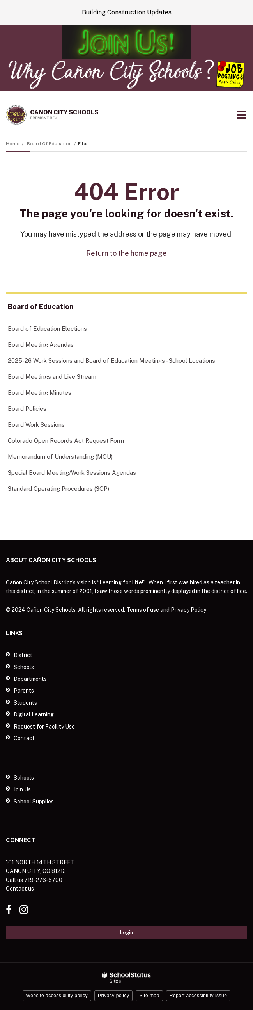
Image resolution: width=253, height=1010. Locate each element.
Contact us (20, 888)
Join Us (22, 789)
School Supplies (34, 801)
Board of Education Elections (47, 328)
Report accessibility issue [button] (198, 995)
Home (12, 143)
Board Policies (27, 408)
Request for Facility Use (44, 726)
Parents (24, 691)
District (23, 655)
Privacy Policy (188, 610)
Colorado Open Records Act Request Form (66, 440)
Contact (24, 738)
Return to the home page (126, 253)
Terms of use (142, 610)
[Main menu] (241, 114)
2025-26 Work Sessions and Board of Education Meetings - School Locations (111, 360)
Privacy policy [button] (113, 995)
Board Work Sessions (36, 424)
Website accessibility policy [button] (57, 995)
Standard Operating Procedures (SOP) (58, 488)
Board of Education (49, 143)
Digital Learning (34, 714)
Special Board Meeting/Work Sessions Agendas (72, 472)
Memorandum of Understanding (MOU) (60, 456)
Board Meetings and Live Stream (52, 376)
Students (25, 703)
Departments (30, 679)
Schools (24, 667)
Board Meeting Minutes (39, 392)
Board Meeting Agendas (41, 344)
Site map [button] (149, 995)
